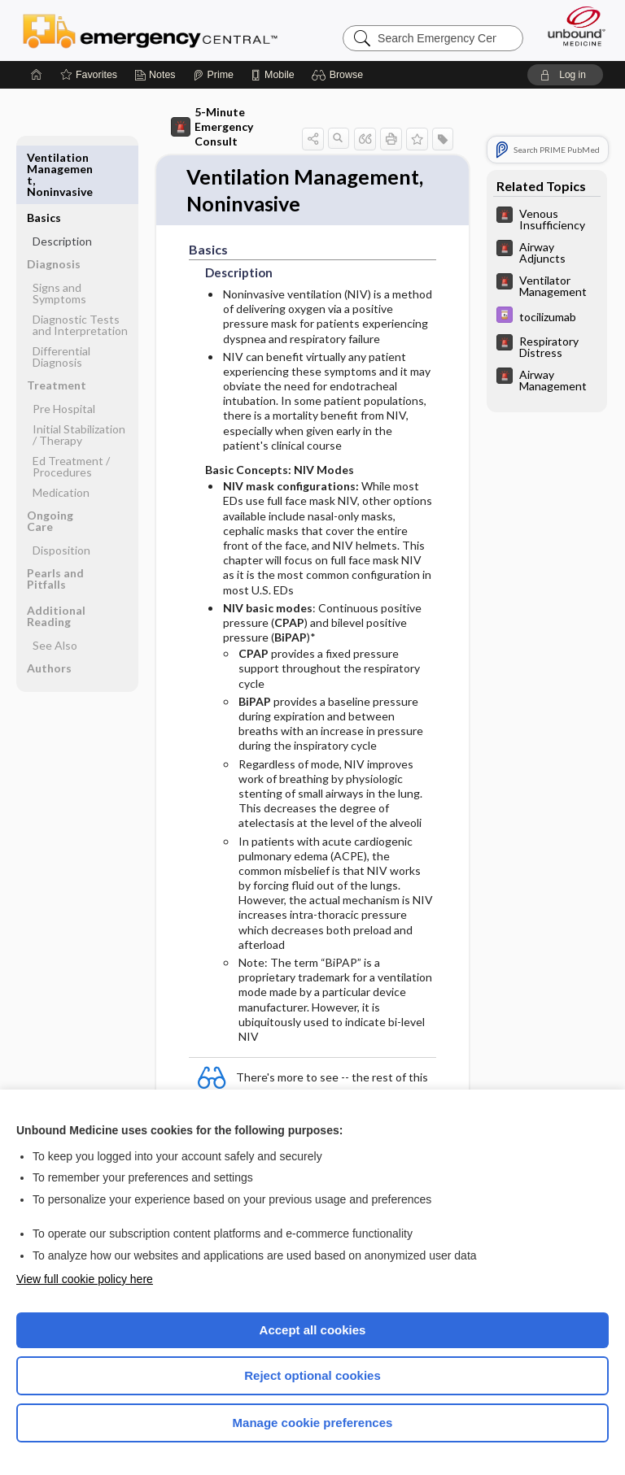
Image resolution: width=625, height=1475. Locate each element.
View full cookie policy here (84, 1279)
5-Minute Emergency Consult (212, 126)
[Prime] (213, 75)
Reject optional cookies (312, 1375)
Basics (44, 157)
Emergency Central (150, 30)
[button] (340, 75)
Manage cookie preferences (313, 1422)
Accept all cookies (313, 1330)
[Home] (36, 75)
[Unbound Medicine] (571, 26)
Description (62, 181)
